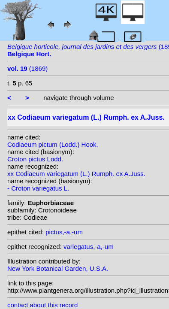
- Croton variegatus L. (38, 188)
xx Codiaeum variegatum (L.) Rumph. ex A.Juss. (76, 173)
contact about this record (42, 305)
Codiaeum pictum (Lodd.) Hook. (52, 144)
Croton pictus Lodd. (35, 159)
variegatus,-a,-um (88, 246)
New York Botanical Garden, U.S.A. (57, 268)
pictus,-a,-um (64, 232)
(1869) (27, 68)
